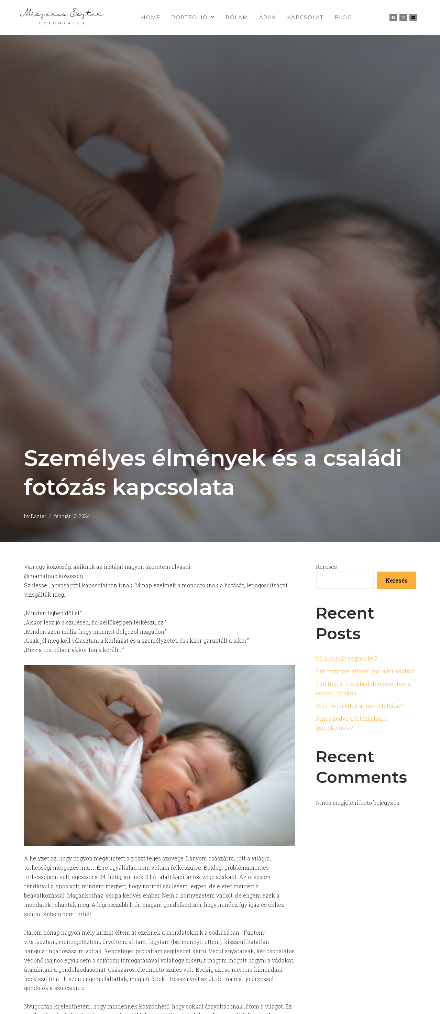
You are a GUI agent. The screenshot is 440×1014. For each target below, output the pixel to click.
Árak (267, 17)
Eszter (39, 516)
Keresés (326, 566)
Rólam (237, 17)
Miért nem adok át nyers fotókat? (360, 706)
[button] (193, 17)
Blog (343, 17)
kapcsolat (305, 17)
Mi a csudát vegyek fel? (346, 658)
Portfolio (192, 17)
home (150, 17)
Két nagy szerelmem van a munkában (366, 671)
